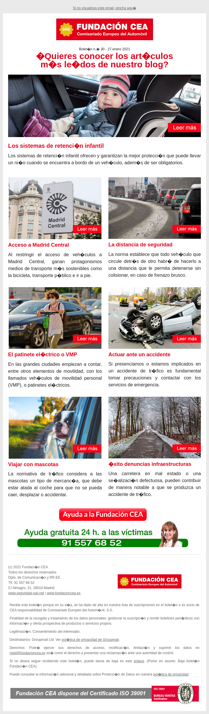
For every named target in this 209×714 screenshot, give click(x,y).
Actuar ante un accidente (139, 354)
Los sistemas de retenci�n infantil (56, 146)
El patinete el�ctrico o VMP (42, 354)
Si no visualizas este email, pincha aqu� (104, 8)
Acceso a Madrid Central (38, 245)
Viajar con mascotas (33, 464)
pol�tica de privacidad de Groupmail (90, 640)
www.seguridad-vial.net (26, 593)
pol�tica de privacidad (170, 674)
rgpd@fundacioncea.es (28, 653)
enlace (139, 661)
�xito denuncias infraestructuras (149, 464)
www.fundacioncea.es (64, 593)
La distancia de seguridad (140, 245)
